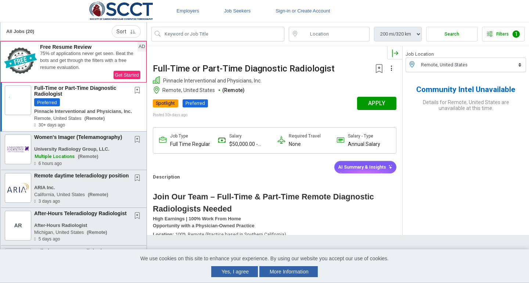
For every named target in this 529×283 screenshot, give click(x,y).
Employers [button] (187, 11)
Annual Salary (364, 144)
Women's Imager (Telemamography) (78, 137)
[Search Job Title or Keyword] (223, 34)
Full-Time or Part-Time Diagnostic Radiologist (75, 90)
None (295, 144)
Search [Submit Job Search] (452, 34)
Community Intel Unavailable (465, 89)
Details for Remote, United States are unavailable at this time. (466, 105)
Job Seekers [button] (237, 11)
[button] (73, 62)
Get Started (127, 75)
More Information (289, 272)
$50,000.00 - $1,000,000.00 (245, 144)
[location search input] (334, 34)
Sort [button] (126, 31)
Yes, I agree (235, 272)
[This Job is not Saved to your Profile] (139, 90)
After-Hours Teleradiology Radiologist (80, 213)
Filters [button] (503, 34)
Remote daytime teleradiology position (81, 176)
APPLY (376, 103)
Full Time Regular (190, 144)
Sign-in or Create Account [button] (303, 11)
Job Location (420, 54)
